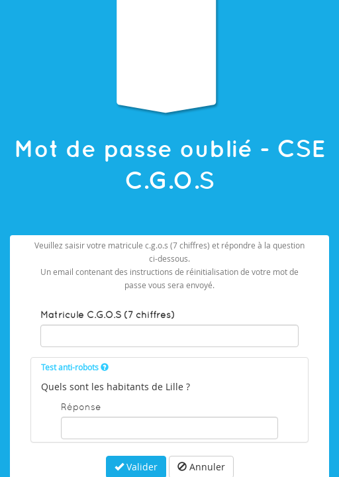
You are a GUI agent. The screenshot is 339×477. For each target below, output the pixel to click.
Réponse (81, 406)
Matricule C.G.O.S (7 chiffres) (107, 314)
